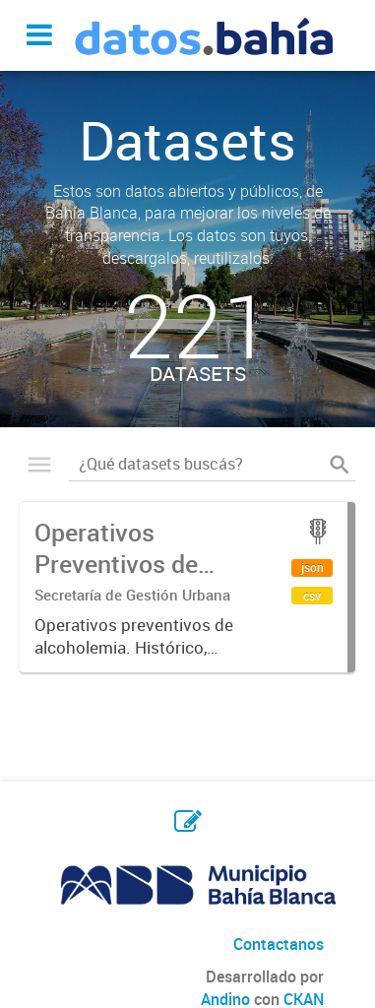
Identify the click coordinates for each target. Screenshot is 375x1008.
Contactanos (278, 944)
